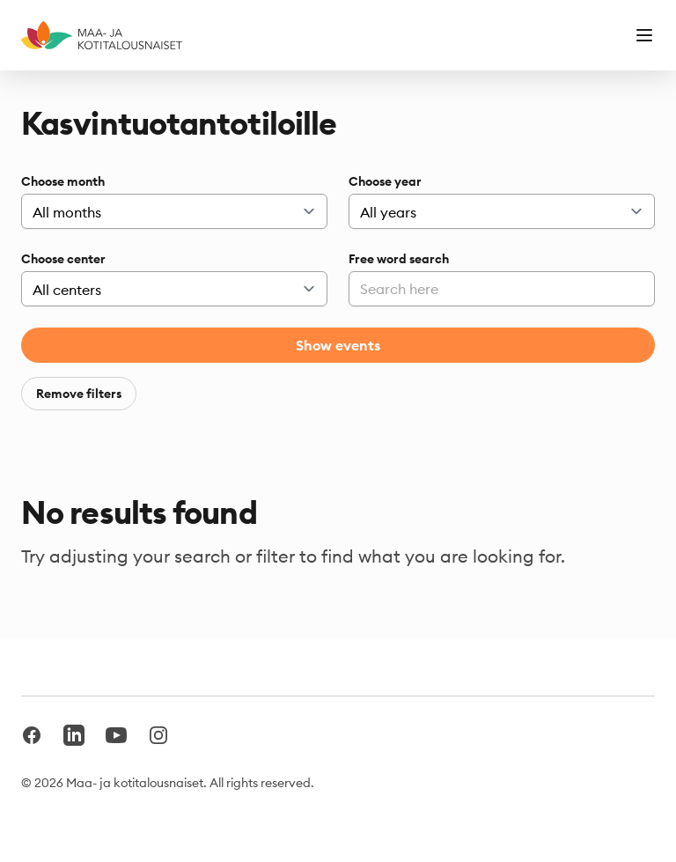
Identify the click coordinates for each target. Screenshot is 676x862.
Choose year (385, 181)
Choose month (63, 181)
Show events (338, 345)
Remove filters (78, 394)
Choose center (63, 259)
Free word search (399, 259)
